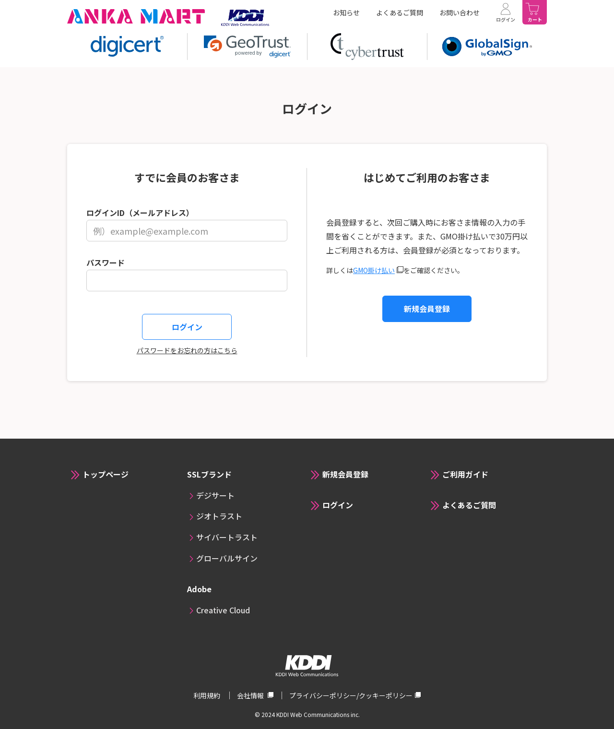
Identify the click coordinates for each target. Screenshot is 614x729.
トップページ (106, 474)
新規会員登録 (427, 308)
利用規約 (207, 695)
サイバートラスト (227, 537)
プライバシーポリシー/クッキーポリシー (351, 695)
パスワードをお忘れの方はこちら (187, 350)
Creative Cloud (223, 610)
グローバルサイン (227, 558)
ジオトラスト (219, 516)
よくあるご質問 (399, 12)
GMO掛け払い (374, 270)
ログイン (337, 505)
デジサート (215, 495)
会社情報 (251, 695)
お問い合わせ (459, 12)
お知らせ (346, 12)
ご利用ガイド (465, 474)
